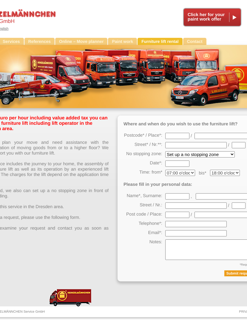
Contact (195, 41)
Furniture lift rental (159, 41)
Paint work (122, 41)
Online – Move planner (81, 41)
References (39, 41)
